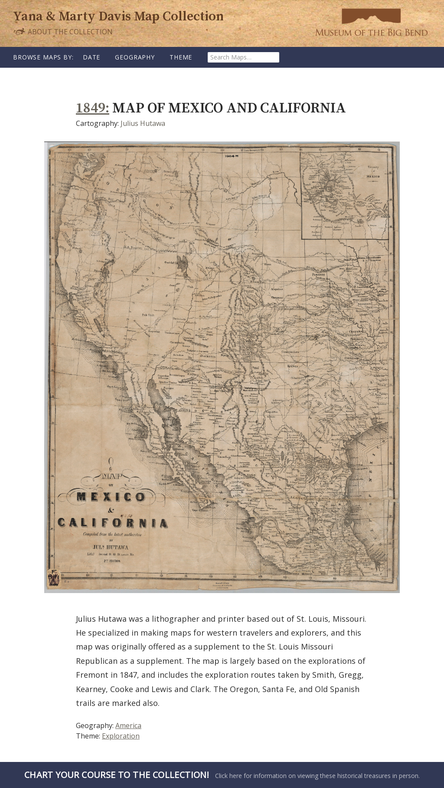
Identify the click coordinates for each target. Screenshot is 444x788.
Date (91, 57)
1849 (90, 108)
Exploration (121, 736)
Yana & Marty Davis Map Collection (118, 16)
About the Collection (63, 31)
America (128, 725)
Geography (135, 57)
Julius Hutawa (143, 123)
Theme (181, 57)
